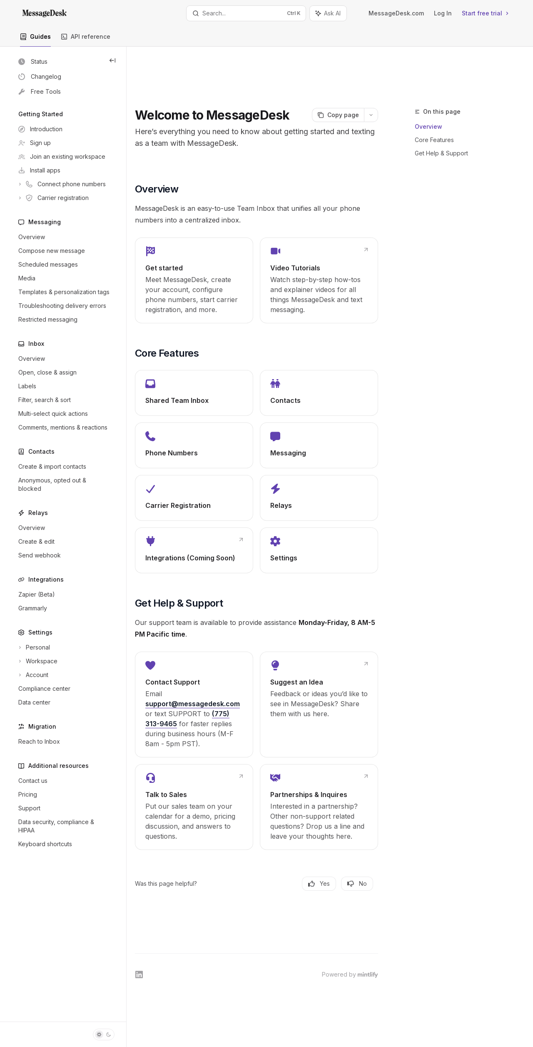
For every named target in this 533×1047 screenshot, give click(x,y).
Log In (443, 13)
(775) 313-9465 (202, 715)
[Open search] (246, 13)
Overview (428, 83)
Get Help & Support (441, 109)
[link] (218, 257)
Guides (35, 40)
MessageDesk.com (396, 13)
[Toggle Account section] (63, 675)
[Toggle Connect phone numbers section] (63, 184)
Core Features (434, 96)
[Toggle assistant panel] (328, 13)
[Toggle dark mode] (104, 1034)
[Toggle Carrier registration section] (63, 198)
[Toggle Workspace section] (63, 661)
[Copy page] (338, 79)
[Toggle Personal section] (63, 647)
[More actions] (371, 79)
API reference (85, 40)
